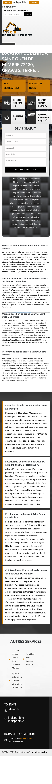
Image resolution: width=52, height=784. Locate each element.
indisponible (14, 2)
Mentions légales (39, 752)
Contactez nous (35, 85)
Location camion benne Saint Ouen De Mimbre (16, 659)
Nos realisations (11, 85)
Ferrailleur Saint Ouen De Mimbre (30, 659)
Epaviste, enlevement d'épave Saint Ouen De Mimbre (17, 680)
